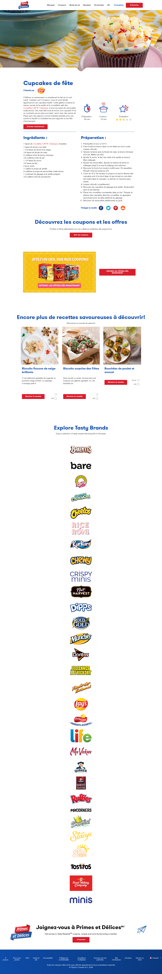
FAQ (27, 958)
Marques (51, 5)
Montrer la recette (33, 396)
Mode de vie (74, 5)
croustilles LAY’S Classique (35, 108)
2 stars (120, 120)
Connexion (119, 5)
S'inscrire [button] (81, 939)
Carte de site (36, 959)
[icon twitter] (108, 207)
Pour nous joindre (17, 959)
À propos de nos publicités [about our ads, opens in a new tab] (98, 959)
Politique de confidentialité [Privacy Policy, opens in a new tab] (61, 959)
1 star (117, 120)
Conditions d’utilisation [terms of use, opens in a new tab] (79, 959)
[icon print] (123, 207)
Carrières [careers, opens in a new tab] (127, 958)
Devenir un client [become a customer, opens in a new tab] (138, 959)
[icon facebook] (101, 207)
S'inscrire (134, 5)
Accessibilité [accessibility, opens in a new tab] (47, 958)
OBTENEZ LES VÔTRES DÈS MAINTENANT (118, 272)
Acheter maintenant (35, 126)
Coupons (62, 5)
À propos (5, 959)
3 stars (124, 120)
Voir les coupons (81, 235)
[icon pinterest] (115, 207)
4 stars (127, 120)
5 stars (130, 120)
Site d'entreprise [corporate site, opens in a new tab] (115, 959)
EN (108, 5)
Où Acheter (99, 5)
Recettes (87, 5)
